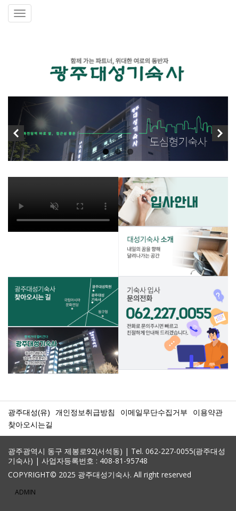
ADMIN (25, 492)
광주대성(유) (29, 412)
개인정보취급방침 (85, 412)
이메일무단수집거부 (154, 412)
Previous (16, 136)
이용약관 (208, 412)
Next (220, 136)
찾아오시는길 (30, 424)
